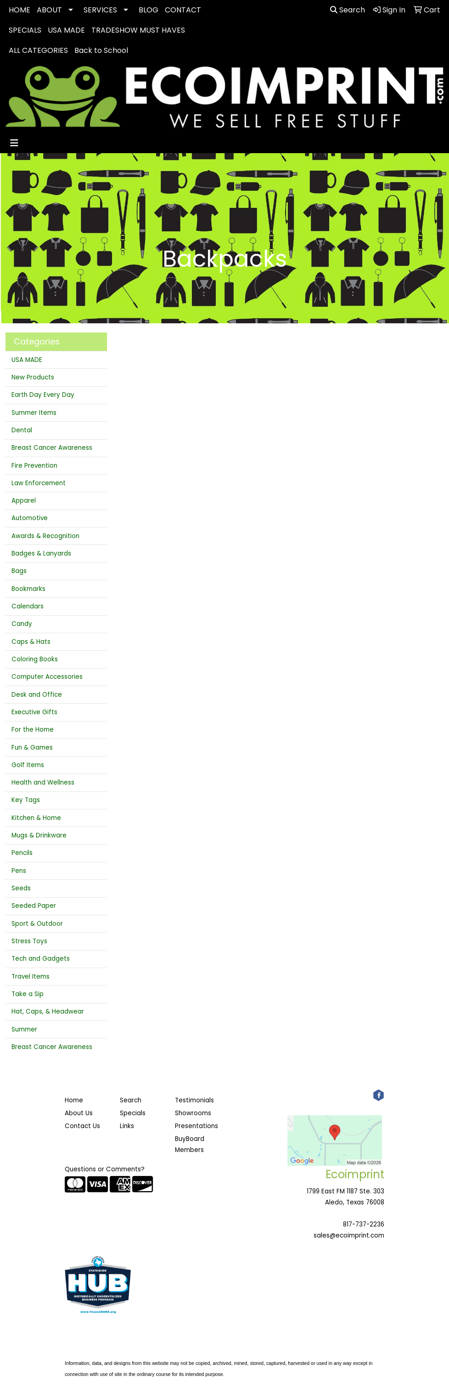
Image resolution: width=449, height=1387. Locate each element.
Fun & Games (32, 747)
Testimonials (194, 1100)
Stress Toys (29, 941)
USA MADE (66, 30)
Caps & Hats (31, 641)
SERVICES (100, 10)
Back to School (101, 50)
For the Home (32, 729)
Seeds (21, 888)
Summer (24, 1029)
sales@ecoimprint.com (349, 1235)
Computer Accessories (47, 676)
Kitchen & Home (36, 818)
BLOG (148, 10)
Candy (21, 623)
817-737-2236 (363, 1224)
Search (347, 10)
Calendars (27, 606)
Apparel (23, 500)
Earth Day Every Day (42, 394)
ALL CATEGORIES (38, 50)
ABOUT (49, 10)
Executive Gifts (34, 712)
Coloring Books (34, 659)
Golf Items (27, 765)
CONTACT (183, 10)
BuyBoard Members (189, 1144)
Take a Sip (27, 994)
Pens (18, 870)
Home (74, 1100)
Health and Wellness (42, 782)
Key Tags (25, 800)
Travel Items (30, 976)
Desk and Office (36, 694)
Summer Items (33, 412)
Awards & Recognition (45, 536)
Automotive (29, 518)
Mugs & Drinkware (39, 835)
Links (127, 1126)
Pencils (22, 852)
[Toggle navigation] (14, 143)
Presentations (196, 1126)
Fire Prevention (34, 465)
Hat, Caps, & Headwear (47, 1011)
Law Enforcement (38, 483)
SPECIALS (25, 30)
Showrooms (193, 1113)
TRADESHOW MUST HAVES (138, 30)
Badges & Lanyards (41, 553)
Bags (19, 571)
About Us (79, 1113)
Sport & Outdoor (37, 923)
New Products (32, 377)
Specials (133, 1113)
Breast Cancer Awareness (51, 447)
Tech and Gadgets (40, 958)
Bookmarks (28, 589)
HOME (19, 10)
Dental (21, 430)
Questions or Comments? (105, 1169)
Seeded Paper (33, 905)
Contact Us (82, 1126)
